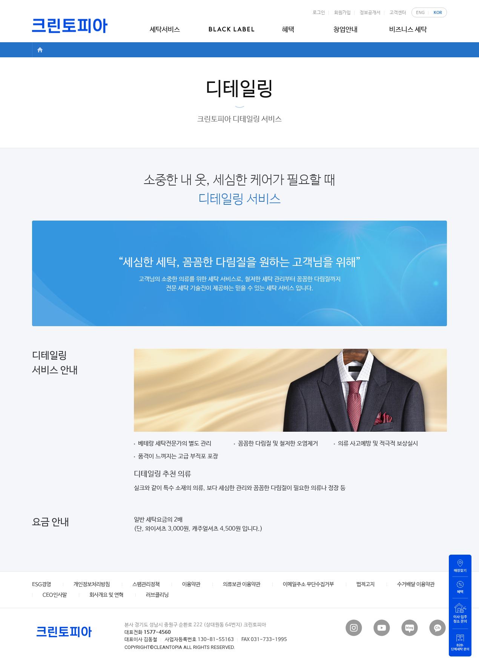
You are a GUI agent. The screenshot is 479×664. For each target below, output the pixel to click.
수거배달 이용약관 (415, 584)
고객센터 (397, 12)
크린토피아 (69, 26)
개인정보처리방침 (92, 584)
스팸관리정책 (146, 584)
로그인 (318, 12)
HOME (39, 49)
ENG (420, 13)
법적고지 (365, 584)
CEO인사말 (55, 595)
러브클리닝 (157, 595)
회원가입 (342, 12)
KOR (438, 13)
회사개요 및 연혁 (106, 595)
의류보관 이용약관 (241, 584)
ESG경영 (41, 584)
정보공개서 (369, 12)
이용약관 (191, 584)
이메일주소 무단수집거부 (308, 584)
